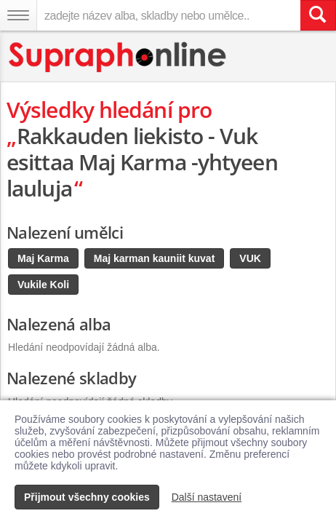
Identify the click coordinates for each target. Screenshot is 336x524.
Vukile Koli (43, 284)
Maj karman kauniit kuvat (154, 258)
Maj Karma (43, 258)
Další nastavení (207, 497)
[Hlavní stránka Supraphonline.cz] (118, 57)
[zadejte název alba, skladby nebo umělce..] (168, 15)
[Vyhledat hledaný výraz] (318, 15)
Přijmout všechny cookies (87, 497)
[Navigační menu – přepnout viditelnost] (18, 15)
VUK (250, 258)
